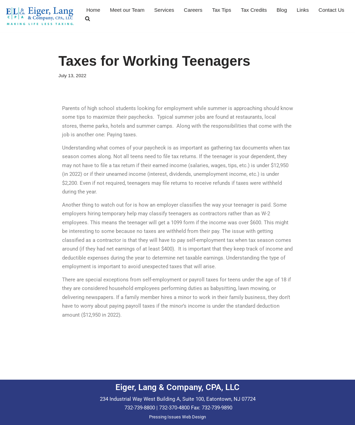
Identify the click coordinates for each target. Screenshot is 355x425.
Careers (193, 10)
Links (303, 10)
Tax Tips (221, 10)
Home (93, 10)
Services (164, 10)
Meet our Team (127, 10)
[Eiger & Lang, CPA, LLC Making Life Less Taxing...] (40, 16)
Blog (282, 10)
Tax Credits (254, 10)
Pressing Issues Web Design (177, 416)
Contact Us (331, 10)
